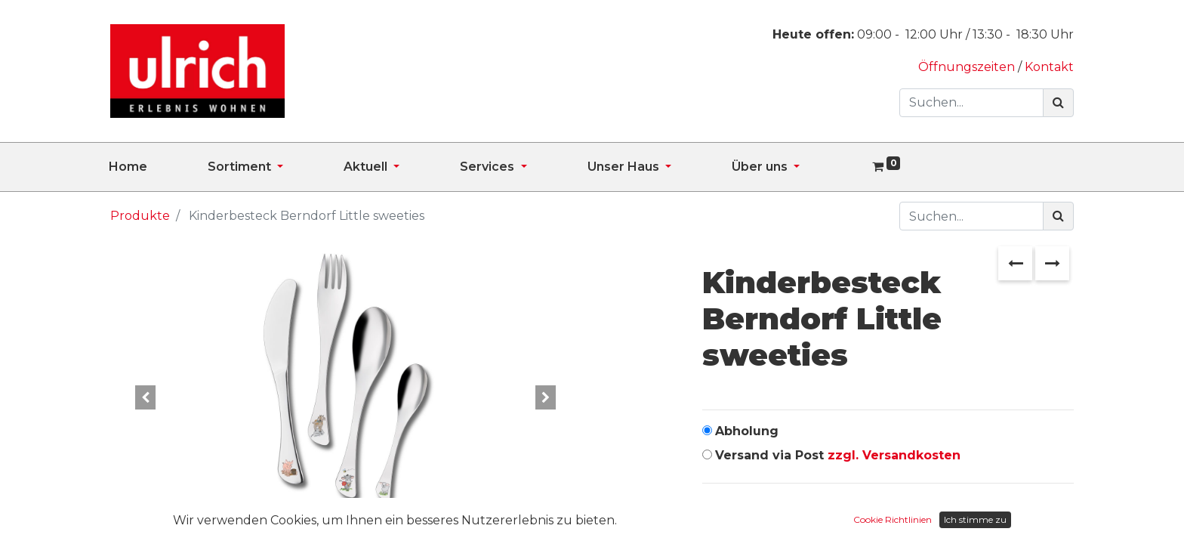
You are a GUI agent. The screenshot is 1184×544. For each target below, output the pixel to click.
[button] (145, 397)
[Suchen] (1058, 102)
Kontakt (1049, 67)
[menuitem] (158, 167)
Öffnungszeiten (968, 67)
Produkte (140, 216)
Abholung (747, 431)
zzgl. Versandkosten (894, 455)
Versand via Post (837, 455)
